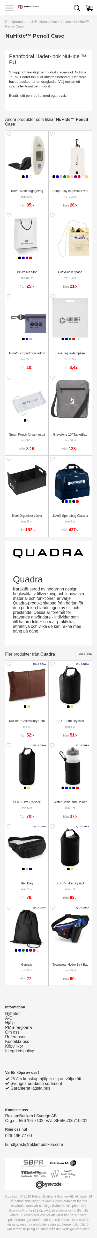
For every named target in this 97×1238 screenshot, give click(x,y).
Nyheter (12, 1013)
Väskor (65, 22)
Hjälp (9, 1023)
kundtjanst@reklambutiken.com (34, 1144)
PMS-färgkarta (18, 1027)
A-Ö (8, 1018)
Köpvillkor (14, 1046)
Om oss (12, 1032)
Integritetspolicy (19, 1051)
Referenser (15, 1037)
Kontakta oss (17, 1041)
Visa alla (85, 654)
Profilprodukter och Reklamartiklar (31, 22)
